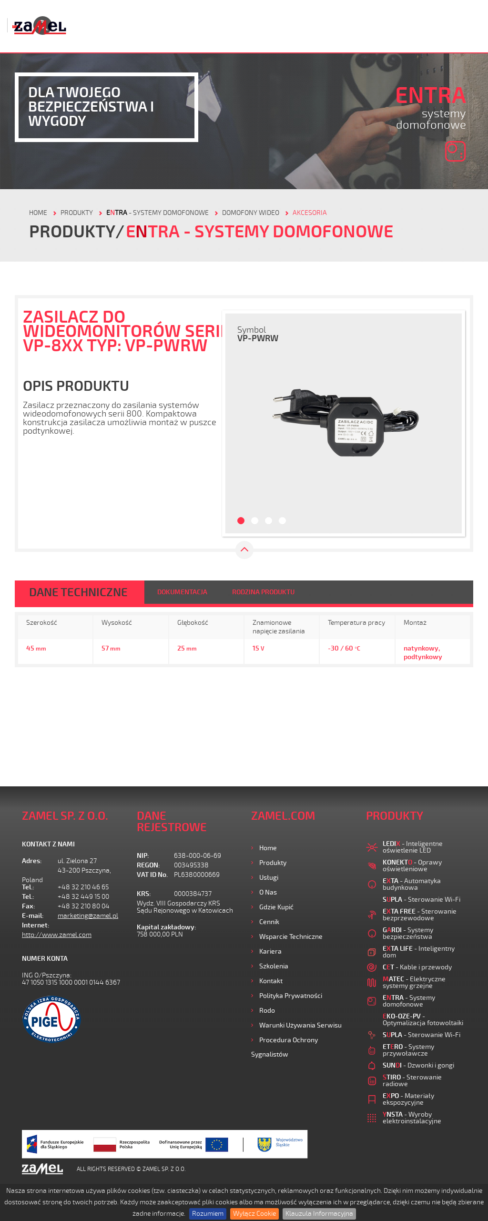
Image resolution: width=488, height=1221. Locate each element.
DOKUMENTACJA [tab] (182, 592)
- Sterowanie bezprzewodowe (420, 914)
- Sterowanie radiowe (412, 1080)
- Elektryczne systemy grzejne (414, 982)
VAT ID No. (152, 874)
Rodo (267, 1011)
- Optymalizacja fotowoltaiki (423, 1019)
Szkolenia (273, 966)
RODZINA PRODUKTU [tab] (263, 592)
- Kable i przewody (417, 967)
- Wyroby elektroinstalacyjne (412, 1117)
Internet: (36, 925)
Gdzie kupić (276, 907)
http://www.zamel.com (57, 935)
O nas (268, 892)
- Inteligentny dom (419, 952)
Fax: (28, 906)
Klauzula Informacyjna (319, 1214)
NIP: (143, 855)
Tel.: (28, 887)
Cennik (269, 922)
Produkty (272, 863)
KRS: (144, 893)
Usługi (268, 878)
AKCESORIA (310, 213)
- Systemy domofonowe (157, 213)
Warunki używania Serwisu (300, 1025)
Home (268, 848)
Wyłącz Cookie (254, 1214)
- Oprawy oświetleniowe (412, 865)
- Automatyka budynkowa (412, 884)
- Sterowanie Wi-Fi (421, 899)
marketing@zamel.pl (88, 916)
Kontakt (271, 981)
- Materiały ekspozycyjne (408, 1099)
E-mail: (33, 915)
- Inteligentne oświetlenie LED (413, 847)
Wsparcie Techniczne (291, 937)
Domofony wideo (250, 213)
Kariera (270, 951)
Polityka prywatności (290, 996)
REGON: (148, 865)
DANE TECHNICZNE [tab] (78, 592)
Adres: (32, 861)
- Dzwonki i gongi (418, 1065)
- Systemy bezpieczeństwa (408, 933)
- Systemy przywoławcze (408, 1050)
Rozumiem (208, 1214)
